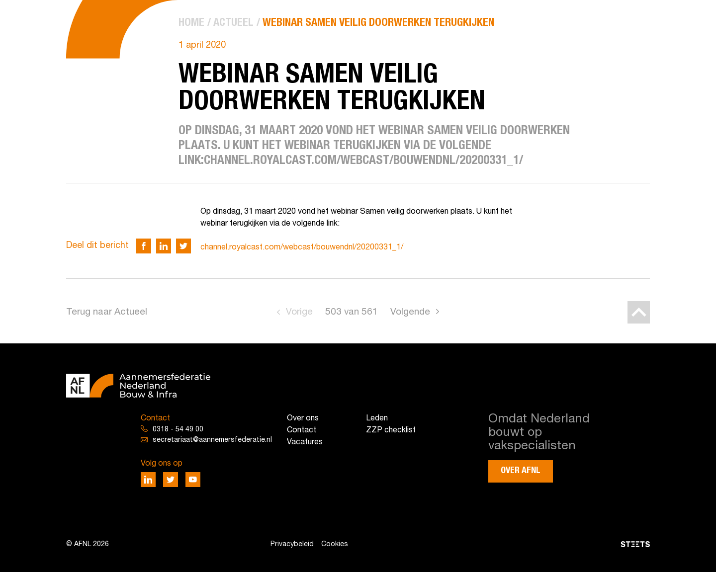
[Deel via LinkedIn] (163, 246)
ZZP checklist (391, 430)
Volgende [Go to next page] (410, 312)
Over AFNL (520, 471)
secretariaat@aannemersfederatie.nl (212, 440)
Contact (301, 430)
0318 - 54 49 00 (178, 429)
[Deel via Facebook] (143, 246)
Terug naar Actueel (106, 312)
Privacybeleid (292, 544)
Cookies (334, 544)
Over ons (303, 418)
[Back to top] (638, 312)
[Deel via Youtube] (192, 479)
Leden (377, 418)
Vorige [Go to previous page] (299, 312)
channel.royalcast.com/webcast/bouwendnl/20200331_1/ (301, 247)
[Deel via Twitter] (183, 246)
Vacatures (305, 442)
